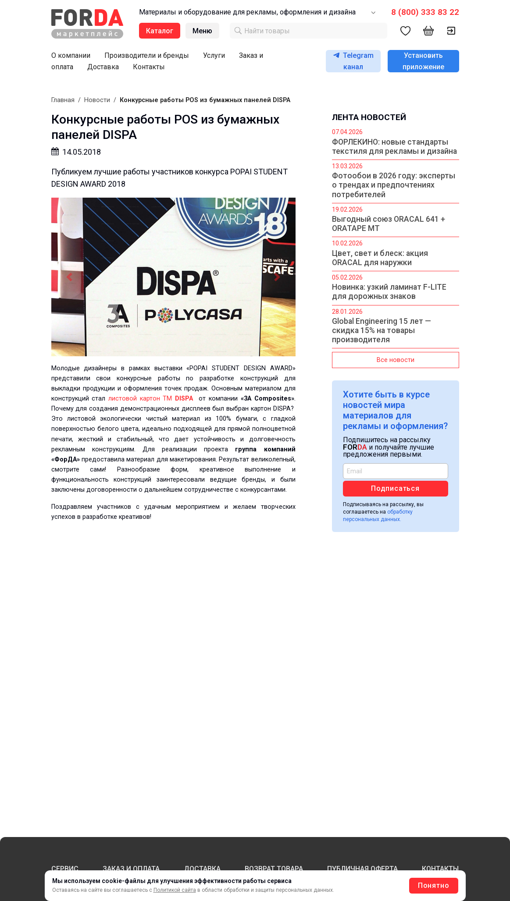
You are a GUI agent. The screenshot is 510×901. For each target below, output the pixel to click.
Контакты (149, 67)
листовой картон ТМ (153, 398)
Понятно (433, 885)
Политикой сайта (174, 890)
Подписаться (395, 488)
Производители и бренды (146, 55)
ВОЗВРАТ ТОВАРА (274, 869)
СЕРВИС (64, 869)
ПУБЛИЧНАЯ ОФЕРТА (362, 869)
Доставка (103, 67)
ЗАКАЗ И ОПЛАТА (131, 869)
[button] (69, 277)
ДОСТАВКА (202, 869)
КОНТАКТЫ (440, 869)
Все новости (395, 360)
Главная (63, 100)
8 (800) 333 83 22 (425, 12)
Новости (97, 100)
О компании (70, 55)
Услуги (214, 55)
